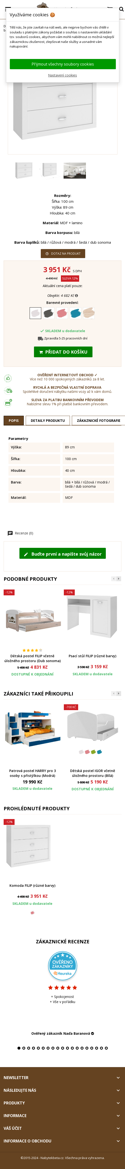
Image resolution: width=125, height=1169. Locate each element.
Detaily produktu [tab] (48, 420)
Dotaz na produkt (63, 253)
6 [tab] (43, 1048)
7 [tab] (48, 1048)
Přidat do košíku (63, 352)
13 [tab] (77, 1048)
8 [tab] (52, 1048)
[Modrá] (76, 314)
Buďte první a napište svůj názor (63, 554)
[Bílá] (36, 314)
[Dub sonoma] (89, 314)
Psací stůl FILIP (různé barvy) (92, 656)
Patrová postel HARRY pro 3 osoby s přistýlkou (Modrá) (32, 773)
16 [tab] (91, 1048)
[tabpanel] (62, 992)
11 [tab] (67, 1048)
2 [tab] (23, 1048)
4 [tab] (33, 1048)
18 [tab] (101, 1048)
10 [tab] (62, 1048)
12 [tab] (72, 1048)
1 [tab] (18, 1048)
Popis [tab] (14, 420)
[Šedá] (49, 314)
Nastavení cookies (62, 75)
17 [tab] (96, 1048)
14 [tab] (82, 1048)
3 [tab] (28, 1048)
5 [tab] (38, 1048)
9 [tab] (57, 1048)
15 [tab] (86, 1048)
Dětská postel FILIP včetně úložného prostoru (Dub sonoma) (32, 658)
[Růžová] (62, 314)
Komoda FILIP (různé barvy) (32, 885)
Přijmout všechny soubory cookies (63, 64)
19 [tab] (106, 1048)
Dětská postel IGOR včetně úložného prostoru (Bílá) (92, 773)
